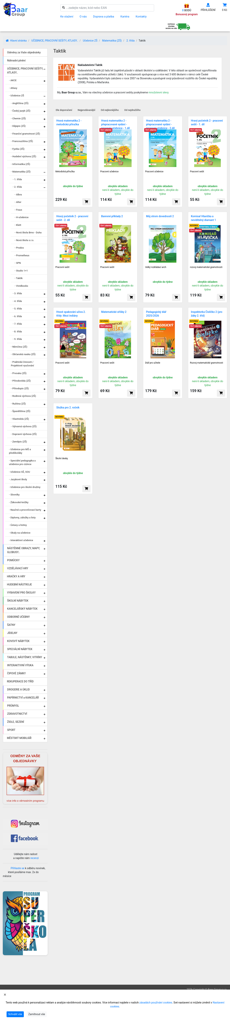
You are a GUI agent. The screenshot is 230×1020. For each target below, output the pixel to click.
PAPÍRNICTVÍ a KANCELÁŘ (23, 697)
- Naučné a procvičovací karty (25, 509)
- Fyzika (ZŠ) (18, 148)
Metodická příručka (64, 171)
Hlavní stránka (16, 40)
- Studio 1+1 (21, 270)
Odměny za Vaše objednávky (24, 52)
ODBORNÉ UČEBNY (18, 616)
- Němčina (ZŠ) (19, 346)
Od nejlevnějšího (110, 110)
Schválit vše (15, 1014)
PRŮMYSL (13, 705)
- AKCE (12, 80)
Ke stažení (66, 16)
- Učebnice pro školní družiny (24, 487)
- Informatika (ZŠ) (20, 164)
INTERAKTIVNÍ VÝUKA (20, 665)
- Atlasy (13, 88)
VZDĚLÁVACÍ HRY (17, 568)
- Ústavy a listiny (18, 525)
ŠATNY (11, 624)
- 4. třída (17, 301)
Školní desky (61, 458)
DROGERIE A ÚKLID (18, 689)
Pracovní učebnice (109, 171)
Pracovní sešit (197, 171)
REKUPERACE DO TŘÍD (20, 681)
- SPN (18, 263)
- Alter (18, 202)
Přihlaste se (17, 868)
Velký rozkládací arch (155, 267)
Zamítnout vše (36, 1014)
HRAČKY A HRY (16, 576)
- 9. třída (17, 339)
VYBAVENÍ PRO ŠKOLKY (21, 592)
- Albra (18, 194)
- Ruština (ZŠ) (18, 403)
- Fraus (18, 209)
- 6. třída (17, 316)
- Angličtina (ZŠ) (19, 103)
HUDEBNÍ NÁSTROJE (19, 584)
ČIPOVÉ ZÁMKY (16, 673)
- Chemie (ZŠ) (18, 118)
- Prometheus (22, 255)
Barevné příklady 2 (112, 216)
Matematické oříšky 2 (114, 311)
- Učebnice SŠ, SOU (19, 471)
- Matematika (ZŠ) (21, 171)
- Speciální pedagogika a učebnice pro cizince (22, 462)
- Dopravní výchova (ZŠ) (24, 434)
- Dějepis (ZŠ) (18, 126)
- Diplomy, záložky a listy (22, 517)
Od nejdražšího (132, 110)
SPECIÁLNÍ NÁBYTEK (19, 649)
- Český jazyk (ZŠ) (20, 110)
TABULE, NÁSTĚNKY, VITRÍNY (24, 657)
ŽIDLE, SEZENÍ (15, 721)
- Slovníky (14, 494)
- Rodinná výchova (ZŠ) (23, 396)
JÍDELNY (12, 632)
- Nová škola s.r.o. (24, 240)
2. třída (130, 40)
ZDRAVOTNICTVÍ (17, 713)
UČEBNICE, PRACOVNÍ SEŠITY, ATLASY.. (54, 40)
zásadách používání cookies (155, 1002)
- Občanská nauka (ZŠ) (23, 354)
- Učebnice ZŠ (16, 95)
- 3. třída (17, 293)
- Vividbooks (21, 285)
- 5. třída (17, 308)
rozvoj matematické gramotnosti (206, 267)
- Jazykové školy (18, 479)
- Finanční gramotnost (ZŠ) (25, 133)
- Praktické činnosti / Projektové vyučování (22, 364)
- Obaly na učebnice (19, 532)
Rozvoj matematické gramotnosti (206, 362)
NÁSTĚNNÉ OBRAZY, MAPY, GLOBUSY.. (23, 550)
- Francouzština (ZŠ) (22, 141)
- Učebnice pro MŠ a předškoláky (20, 451)
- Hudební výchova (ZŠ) (23, 156)
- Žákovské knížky (18, 502)
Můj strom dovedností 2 (160, 216)
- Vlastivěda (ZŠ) (20, 418)
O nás (83, 16)
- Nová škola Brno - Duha (28, 232)
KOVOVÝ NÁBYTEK (18, 641)
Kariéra (124, 16)
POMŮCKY (13, 560)
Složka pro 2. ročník (67, 407)
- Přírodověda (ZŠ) (21, 380)
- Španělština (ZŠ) (20, 411)
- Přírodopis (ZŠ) (20, 388)
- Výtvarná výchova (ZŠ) (24, 426)
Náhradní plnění (16, 60)
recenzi (34, 858)
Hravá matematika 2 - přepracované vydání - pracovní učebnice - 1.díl (115, 124)
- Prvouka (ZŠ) (18, 373)
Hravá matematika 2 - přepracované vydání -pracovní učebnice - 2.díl (160, 124)
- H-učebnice (21, 217)
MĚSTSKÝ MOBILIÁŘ (19, 737)
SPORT (11, 729)
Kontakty (141, 16)
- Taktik (19, 278)
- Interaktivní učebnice (21, 540)
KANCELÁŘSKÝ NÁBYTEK (22, 608)
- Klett (18, 225)
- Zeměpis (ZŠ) (19, 441)
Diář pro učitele (152, 362)
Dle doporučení (64, 110)
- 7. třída (17, 323)
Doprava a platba (103, 16)
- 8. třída (17, 331)
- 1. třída (17, 179)
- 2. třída (17, 186)
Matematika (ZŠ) (112, 40)
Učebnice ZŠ (90, 40)
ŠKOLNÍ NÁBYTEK (17, 600)
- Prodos (19, 247)
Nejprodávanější (86, 110)
